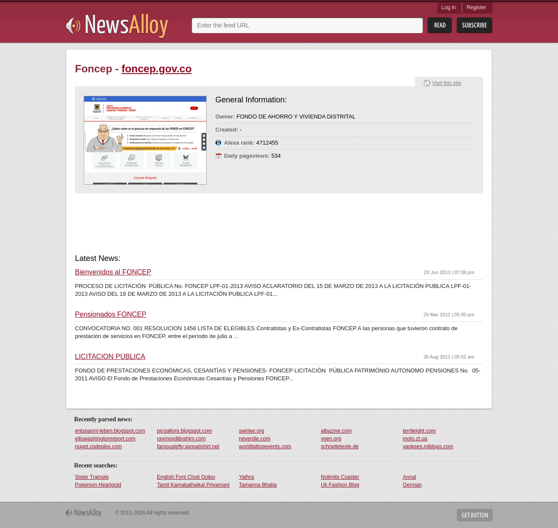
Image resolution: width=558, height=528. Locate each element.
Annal (409, 477)
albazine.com (336, 431)
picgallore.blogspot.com (184, 431)
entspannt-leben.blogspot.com (110, 431)
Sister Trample (92, 477)
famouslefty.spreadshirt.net (188, 446)
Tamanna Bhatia (258, 485)
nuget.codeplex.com (98, 446)
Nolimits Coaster (340, 477)
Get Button (475, 515)
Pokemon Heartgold (98, 485)
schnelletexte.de (340, 446)
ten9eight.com (419, 431)
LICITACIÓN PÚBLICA (110, 356)
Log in (449, 7)
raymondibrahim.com (181, 439)
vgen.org (331, 439)
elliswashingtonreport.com (105, 439)
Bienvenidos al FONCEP (113, 272)
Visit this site (446, 83)
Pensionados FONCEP (110, 314)
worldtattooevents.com (265, 446)
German (412, 485)
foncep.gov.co (157, 68)
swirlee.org (251, 431)
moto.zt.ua (415, 439)
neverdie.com (254, 439)
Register (476, 7)
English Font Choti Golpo (186, 477)
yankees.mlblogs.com (428, 446)
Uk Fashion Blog (340, 485)
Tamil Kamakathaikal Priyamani (193, 485)
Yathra (246, 477)
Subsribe (474, 25)
